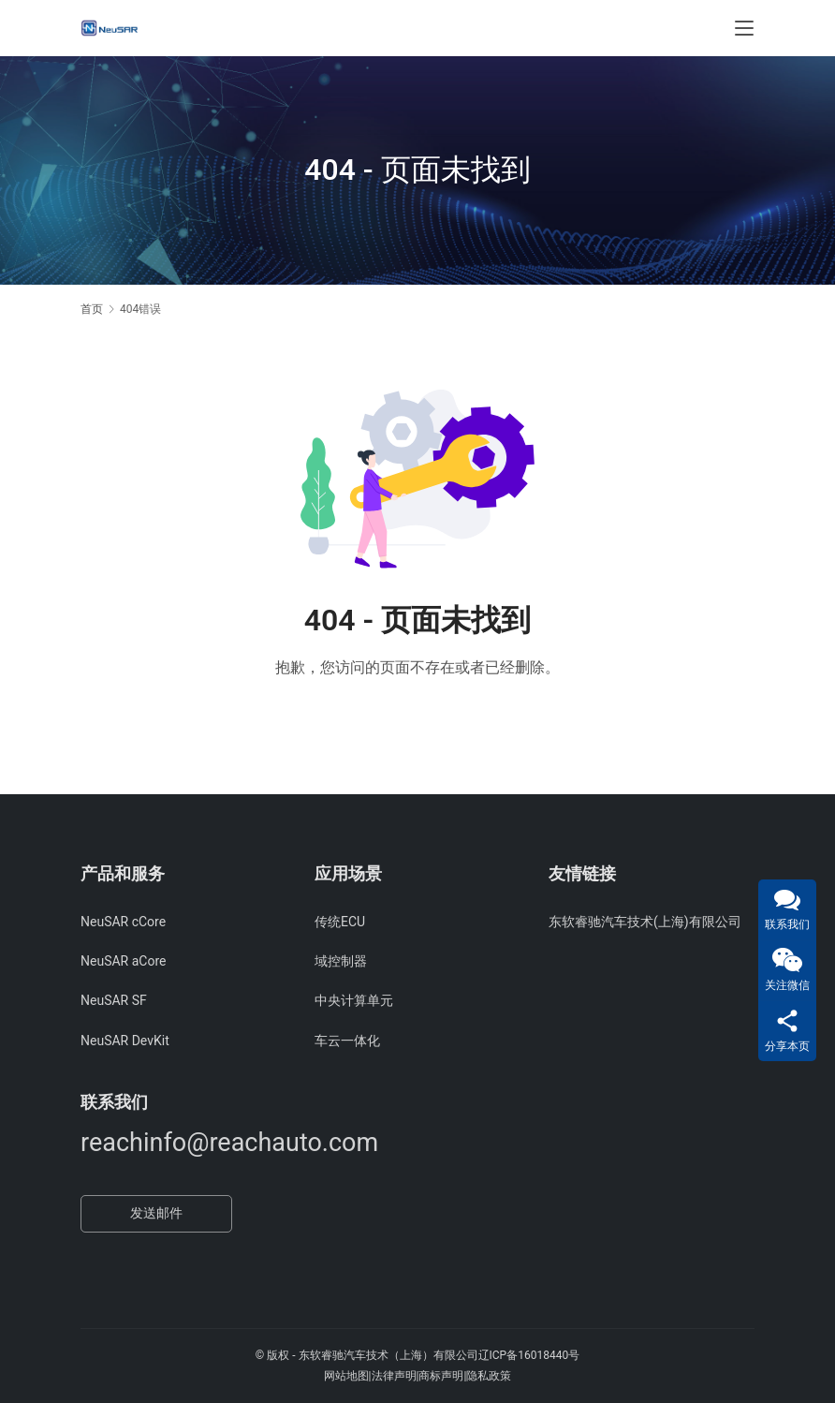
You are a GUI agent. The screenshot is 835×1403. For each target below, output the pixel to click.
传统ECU (340, 921)
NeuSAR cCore (123, 921)
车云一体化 (347, 1040)
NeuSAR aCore (123, 960)
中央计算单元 (354, 1000)
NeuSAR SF (114, 1000)
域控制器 (341, 960)
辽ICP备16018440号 (529, 1355)
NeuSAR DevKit (125, 1040)
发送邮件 (156, 1212)
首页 (92, 309)
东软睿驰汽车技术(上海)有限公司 (645, 921)
